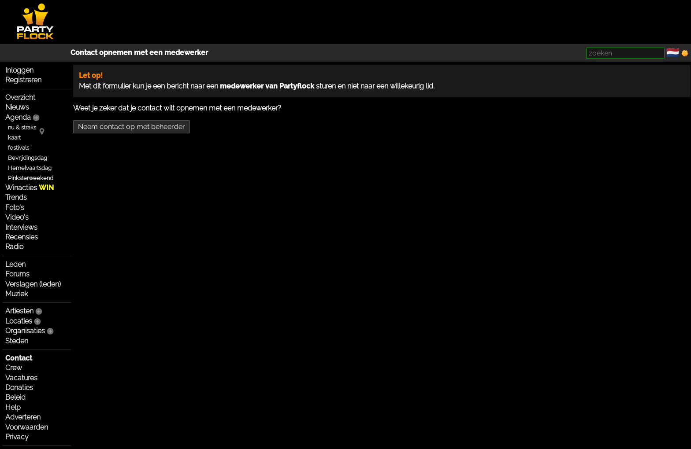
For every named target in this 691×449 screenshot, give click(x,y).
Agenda (18, 117)
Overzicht (20, 97)
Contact (18, 358)
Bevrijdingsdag (27, 158)
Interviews (21, 227)
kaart (14, 137)
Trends (16, 197)
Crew (13, 368)
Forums (17, 274)
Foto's (14, 207)
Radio (14, 247)
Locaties (18, 321)
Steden (16, 341)
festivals (18, 147)
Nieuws (17, 107)
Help (13, 407)
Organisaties (25, 331)
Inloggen (19, 70)
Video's (17, 217)
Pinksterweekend (30, 178)
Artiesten (19, 311)
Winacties (29, 188)
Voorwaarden (26, 427)
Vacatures (21, 378)
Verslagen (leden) (33, 284)
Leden (15, 264)
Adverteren (23, 417)
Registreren (23, 80)
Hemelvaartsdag (30, 168)
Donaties (19, 387)
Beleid (15, 397)
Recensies (21, 237)
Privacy (17, 437)
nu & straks (22, 127)
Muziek (16, 294)
